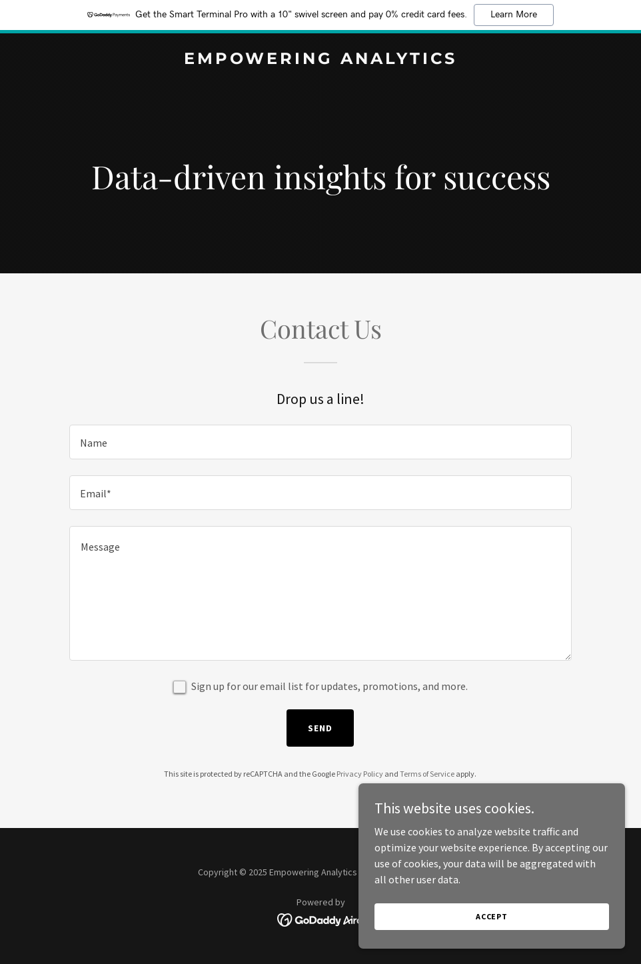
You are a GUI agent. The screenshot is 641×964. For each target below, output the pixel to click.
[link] (320, 60)
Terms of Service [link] (427, 774)
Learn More (513, 14)
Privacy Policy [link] (359, 774)
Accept (492, 916)
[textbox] (320, 442)
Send (320, 728)
